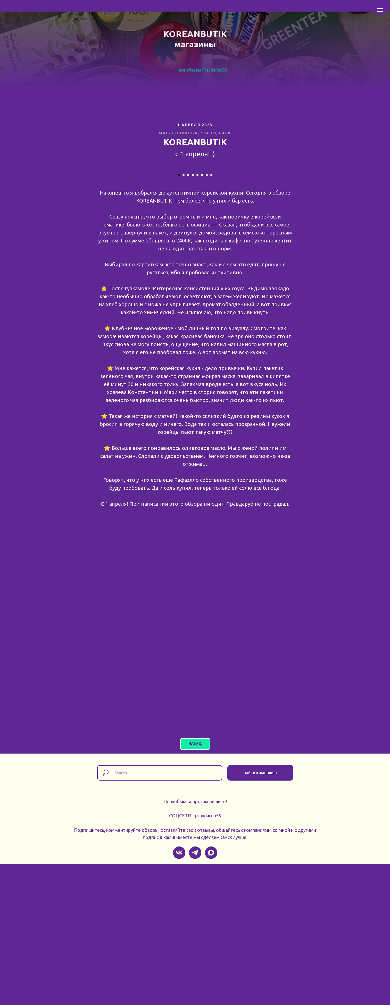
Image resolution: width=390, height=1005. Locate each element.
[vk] (179, 994)
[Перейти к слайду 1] (179, 317)
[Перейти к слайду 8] (211, 317)
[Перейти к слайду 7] (207, 317)
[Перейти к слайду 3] (188, 317)
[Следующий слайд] (319, 238)
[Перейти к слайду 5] (197, 317)
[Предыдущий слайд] (71, 238)
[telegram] (195, 994)
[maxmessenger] (211, 994)
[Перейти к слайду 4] (193, 317)
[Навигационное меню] (380, 10)
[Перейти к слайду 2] (183, 317)
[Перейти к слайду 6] (202, 317)
